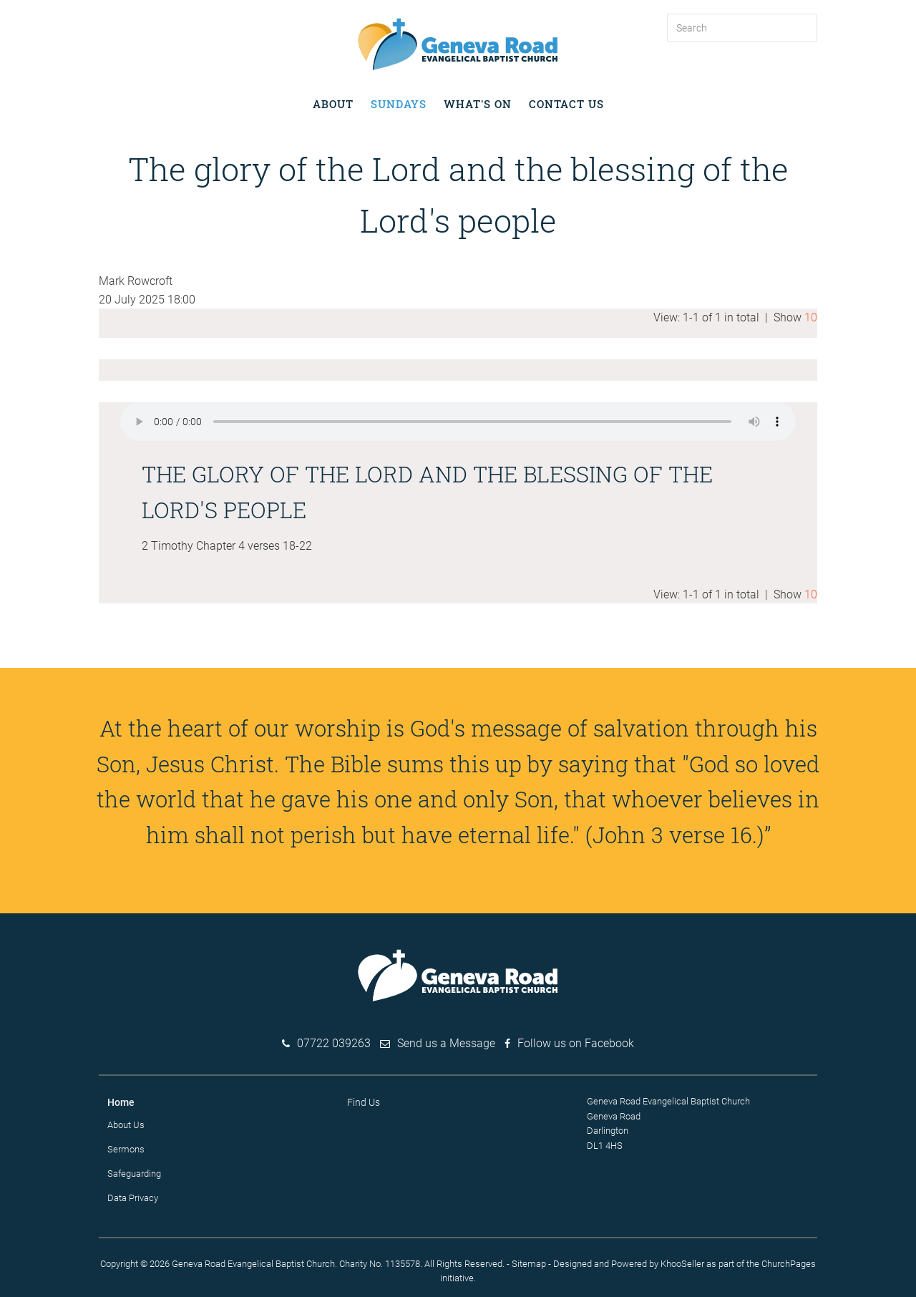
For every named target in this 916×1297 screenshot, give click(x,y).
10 (810, 317)
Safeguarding (134, 1173)
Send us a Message (446, 1043)
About (333, 104)
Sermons (126, 1149)
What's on (478, 104)
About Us (126, 1124)
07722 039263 (334, 1043)
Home (121, 1102)
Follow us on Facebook (575, 1043)
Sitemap (529, 1263)
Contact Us (566, 104)
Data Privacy (132, 1197)
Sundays (399, 104)
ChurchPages (788, 1263)
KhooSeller (682, 1263)
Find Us (363, 1102)
